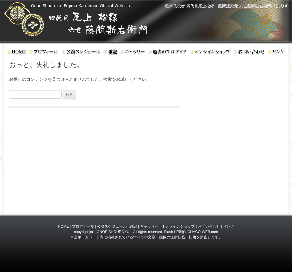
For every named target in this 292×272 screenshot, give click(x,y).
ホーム (16, 53)
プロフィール (44, 53)
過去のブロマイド (168, 53)
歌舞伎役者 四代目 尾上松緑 (82, 19)
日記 (110, 53)
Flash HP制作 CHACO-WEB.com (191, 232)
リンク (277, 53)
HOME (63, 226)
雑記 (133, 226)
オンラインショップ (210, 53)
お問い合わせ (249, 53)
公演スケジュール (81, 53)
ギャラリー (133, 53)
